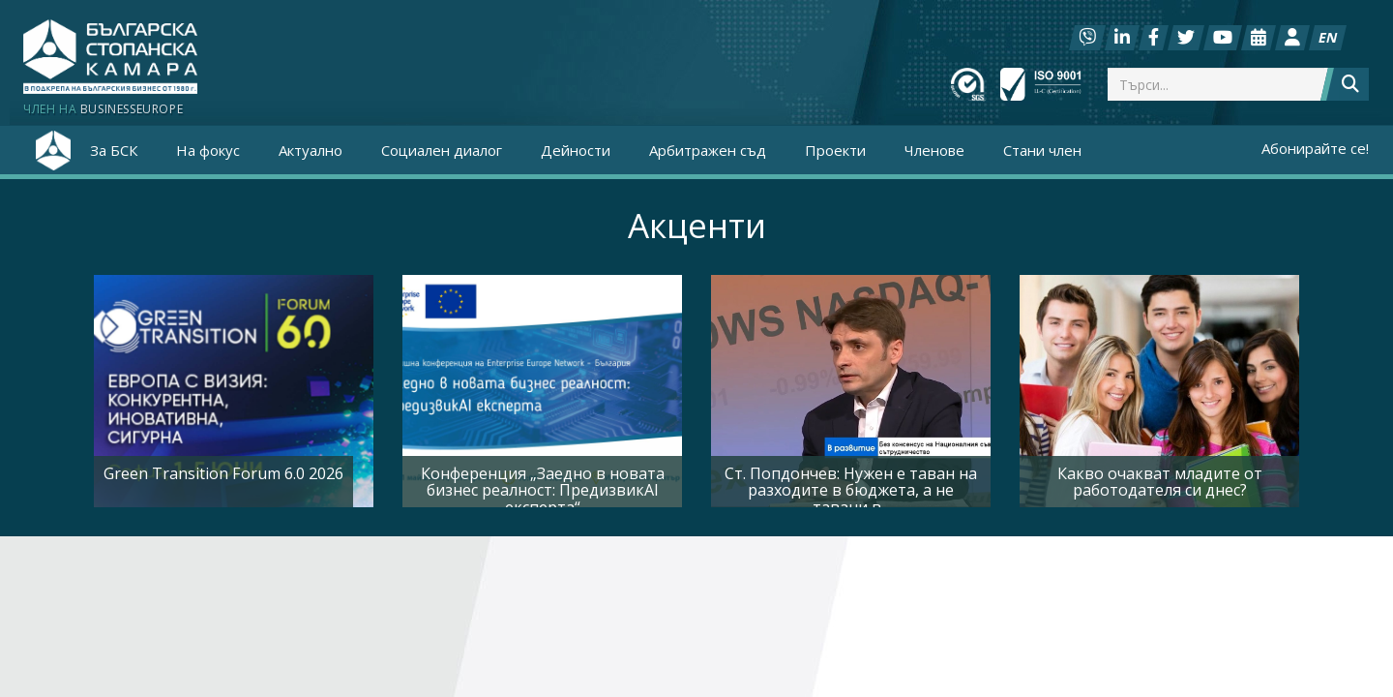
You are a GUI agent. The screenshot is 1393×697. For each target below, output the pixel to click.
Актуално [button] (310, 150)
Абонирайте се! (1315, 148)
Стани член (1042, 150)
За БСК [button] (113, 150)
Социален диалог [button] (441, 150)
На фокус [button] (208, 150)
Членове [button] (934, 150)
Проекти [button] (835, 150)
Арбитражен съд (707, 150)
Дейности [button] (575, 150)
